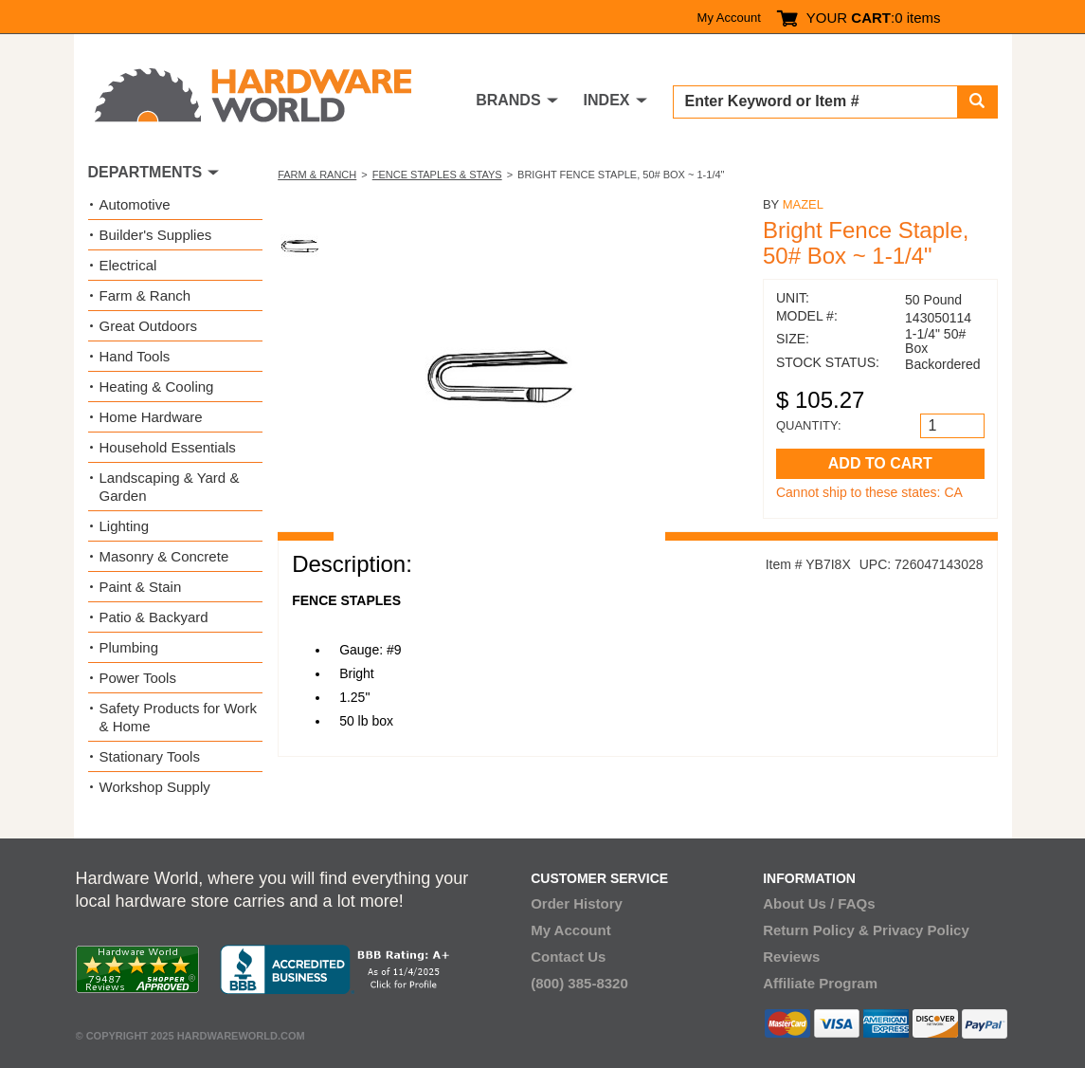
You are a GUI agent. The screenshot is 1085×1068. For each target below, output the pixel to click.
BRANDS (508, 100)
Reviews (791, 956)
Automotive (135, 204)
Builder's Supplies (155, 235)
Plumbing (129, 647)
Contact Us (568, 956)
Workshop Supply (154, 787)
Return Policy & (816, 930)
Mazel (803, 204)
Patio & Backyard (153, 617)
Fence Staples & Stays (437, 174)
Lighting (124, 526)
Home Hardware (151, 417)
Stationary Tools (149, 756)
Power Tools (137, 678)
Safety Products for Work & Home (178, 717)
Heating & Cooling (156, 386)
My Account (729, 17)
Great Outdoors (148, 326)
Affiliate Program (820, 983)
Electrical (128, 265)
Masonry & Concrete (164, 556)
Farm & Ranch (317, 174)
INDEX (607, 100)
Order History (577, 903)
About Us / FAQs (819, 903)
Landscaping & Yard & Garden (169, 487)
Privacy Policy (921, 930)
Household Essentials (167, 447)
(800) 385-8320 (579, 983)
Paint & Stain (140, 587)
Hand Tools (135, 356)
